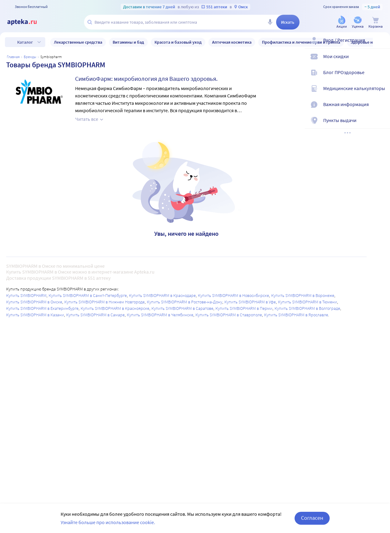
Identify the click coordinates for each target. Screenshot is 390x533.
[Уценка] (358, 22)
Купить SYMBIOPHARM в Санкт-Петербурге (88, 295)
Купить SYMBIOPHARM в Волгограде (307, 308)
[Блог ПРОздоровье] (381, 77)
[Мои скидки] (381, 61)
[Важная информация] (381, 109)
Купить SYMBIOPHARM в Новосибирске (233, 295)
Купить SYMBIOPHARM (26, 295)
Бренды (30, 56)
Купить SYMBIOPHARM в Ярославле (296, 315)
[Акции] (341, 22)
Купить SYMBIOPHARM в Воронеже (302, 295)
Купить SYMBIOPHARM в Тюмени (307, 302)
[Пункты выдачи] (381, 125)
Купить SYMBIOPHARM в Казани (35, 315)
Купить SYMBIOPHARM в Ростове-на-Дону (184, 302)
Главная (13, 56)
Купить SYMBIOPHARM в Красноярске (115, 308)
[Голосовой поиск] (270, 22)
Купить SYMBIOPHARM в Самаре (95, 315)
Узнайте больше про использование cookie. (108, 522)
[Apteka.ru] (27, 22)
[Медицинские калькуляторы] (381, 93)
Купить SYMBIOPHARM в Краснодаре (162, 295)
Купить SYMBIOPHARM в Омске (34, 302)
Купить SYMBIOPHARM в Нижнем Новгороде (104, 302)
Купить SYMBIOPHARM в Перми (243, 308)
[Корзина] (375, 22)
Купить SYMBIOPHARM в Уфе (250, 302)
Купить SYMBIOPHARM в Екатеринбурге (42, 308)
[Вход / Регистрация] (381, 45)
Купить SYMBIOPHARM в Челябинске (160, 315)
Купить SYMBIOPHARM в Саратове (182, 308)
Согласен (312, 517)
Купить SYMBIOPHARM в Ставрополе (228, 315)
